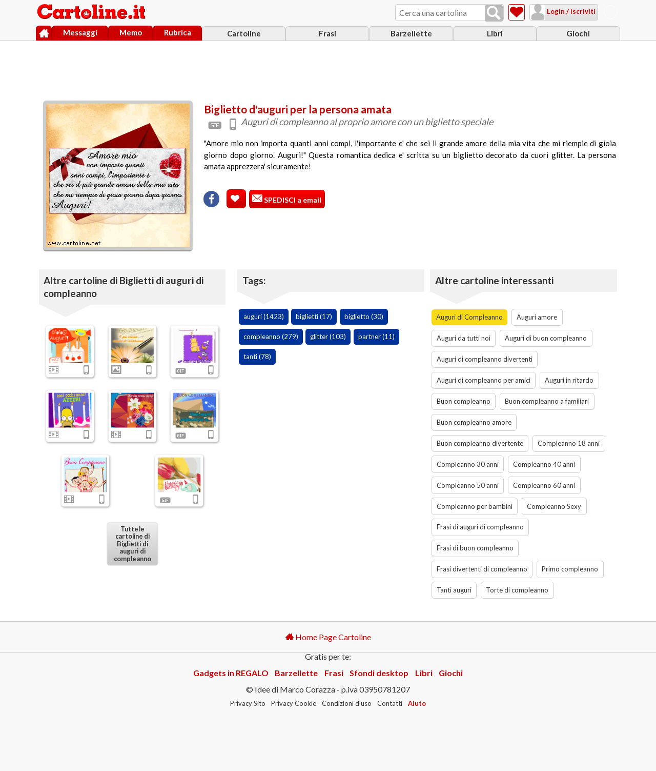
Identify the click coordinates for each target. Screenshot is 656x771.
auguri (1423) (263, 316)
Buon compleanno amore (474, 422)
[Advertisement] (328, 68)
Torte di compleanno (517, 590)
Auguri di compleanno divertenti (484, 359)
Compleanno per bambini (474, 506)
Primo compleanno (570, 569)
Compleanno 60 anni (544, 485)
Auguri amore (537, 317)
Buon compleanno (463, 401)
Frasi (327, 33)
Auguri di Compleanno (469, 317)
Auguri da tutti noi (463, 338)
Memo (130, 32)
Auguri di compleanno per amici (483, 380)
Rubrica (177, 32)
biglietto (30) (363, 316)
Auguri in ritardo (569, 380)
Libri (495, 33)
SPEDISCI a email (291, 199)
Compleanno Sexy (554, 506)
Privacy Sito (247, 703)
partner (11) (376, 336)
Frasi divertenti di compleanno (482, 569)
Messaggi (80, 32)
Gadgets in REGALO (231, 673)
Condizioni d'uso (347, 703)
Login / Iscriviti (570, 11)
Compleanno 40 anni (544, 464)
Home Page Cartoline (328, 637)
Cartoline (244, 33)
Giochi (578, 33)
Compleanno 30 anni (468, 464)
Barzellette (411, 33)
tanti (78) (257, 356)
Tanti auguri (454, 590)
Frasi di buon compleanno (475, 548)
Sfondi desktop (379, 673)
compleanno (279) (270, 336)
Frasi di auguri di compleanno (480, 527)
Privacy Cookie (293, 703)
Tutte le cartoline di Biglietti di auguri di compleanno (132, 543)
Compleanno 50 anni (468, 485)
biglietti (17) (314, 316)
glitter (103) (328, 336)
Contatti (389, 703)
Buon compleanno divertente (480, 443)
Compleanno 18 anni (569, 443)
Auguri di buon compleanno (546, 338)
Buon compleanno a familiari (547, 401)
